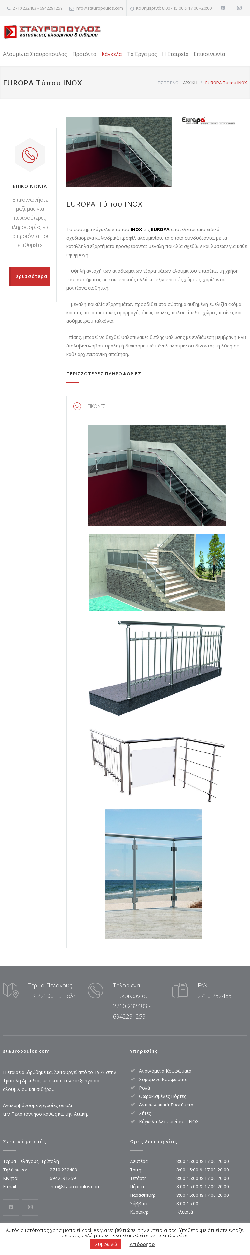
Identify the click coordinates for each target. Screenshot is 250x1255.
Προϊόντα (84, 54)
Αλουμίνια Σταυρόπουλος (35, 54)
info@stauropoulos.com (99, 8)
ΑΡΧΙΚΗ (190, 82)
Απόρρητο (142, 1244)
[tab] (157, 406)
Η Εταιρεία (175, 54)
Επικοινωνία (209, 54)
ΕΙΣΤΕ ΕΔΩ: (169, 82)
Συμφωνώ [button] (106, 1244)
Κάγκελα (112, 54)
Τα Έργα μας (142, 54)
